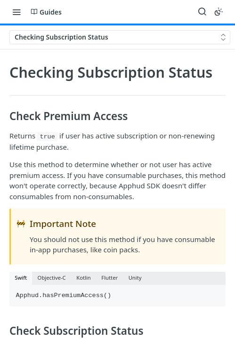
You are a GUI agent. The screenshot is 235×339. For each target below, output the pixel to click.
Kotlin (83, 277)
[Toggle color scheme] (218, 12)
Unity (135, 277)
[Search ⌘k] (202, 12)
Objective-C (52, 277)
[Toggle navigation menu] (16, 12)
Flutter (109, 277)
